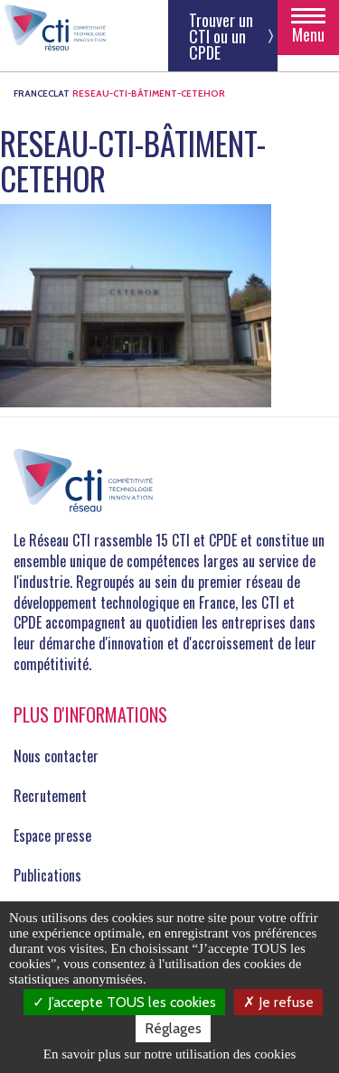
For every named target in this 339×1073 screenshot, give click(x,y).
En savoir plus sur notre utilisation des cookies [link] (170, 1054)
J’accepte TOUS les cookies (124, 1002)
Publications (47, 875)
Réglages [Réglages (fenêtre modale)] (173, 1028)
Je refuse (278, 1002)
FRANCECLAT (42, 93)
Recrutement (50, 796)
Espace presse (52, 835)
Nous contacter (56, 756)
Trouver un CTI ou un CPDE (221, 36)
